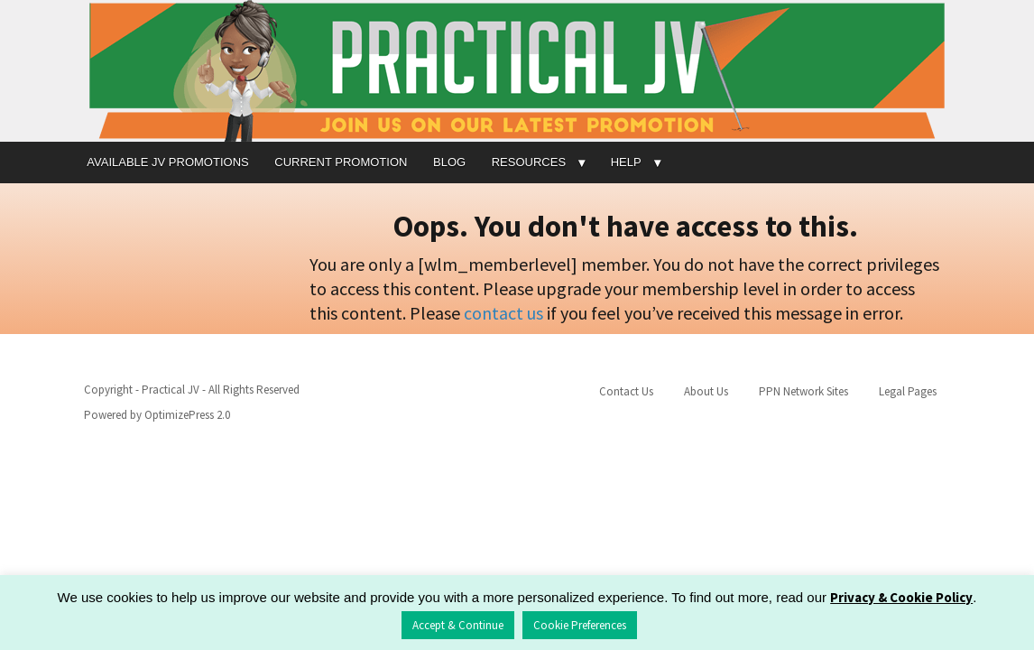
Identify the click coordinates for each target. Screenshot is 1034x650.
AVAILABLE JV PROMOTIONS (167, 162)
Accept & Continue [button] (457, 625)
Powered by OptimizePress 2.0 (157, 414)
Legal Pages (908, 391)
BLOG (449, 162)
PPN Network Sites (803, 391)
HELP (626, 162)
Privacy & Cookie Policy (901, 597)
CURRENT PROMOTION (340, 162)
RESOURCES (529, 162)
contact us (503, 313)
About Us (706, 391)
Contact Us (626, 391)
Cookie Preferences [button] (579, 625)
